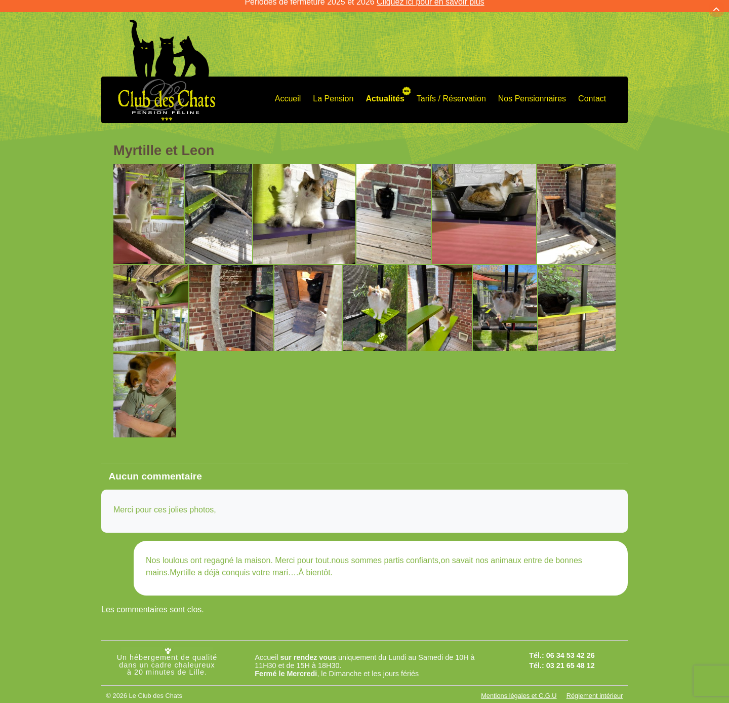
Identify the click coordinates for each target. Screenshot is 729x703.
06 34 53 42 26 (570, 647)
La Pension (333, 90)
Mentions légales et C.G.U (518, 687)
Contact (592, 90)
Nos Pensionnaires (532, 90)
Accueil (288, 90)
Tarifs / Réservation (451, 90)
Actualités (385, 90)
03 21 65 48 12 (570, 657)
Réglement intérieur (594, 687)
